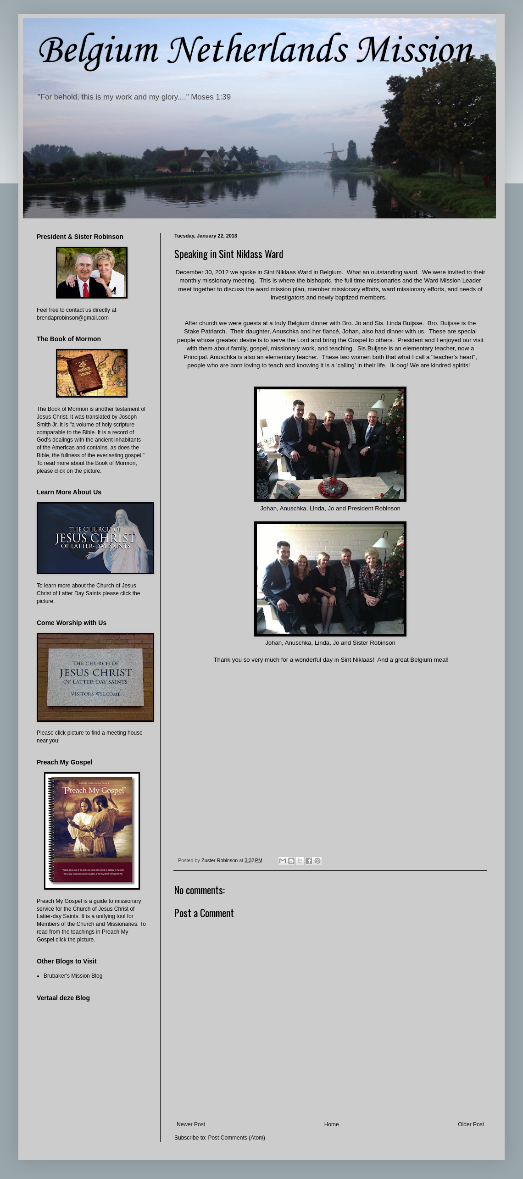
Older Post (471, 1124)
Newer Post (191, 1124)
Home (331, 1124)
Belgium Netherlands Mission (254, 50)
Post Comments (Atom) (236, 1138)
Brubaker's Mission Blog (73, 976)
